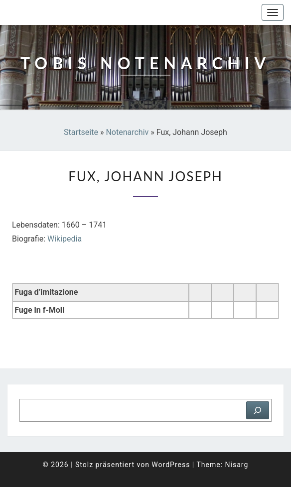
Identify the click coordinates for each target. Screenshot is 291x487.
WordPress (170, 465)
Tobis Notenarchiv (57, 12)
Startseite (81, 132)
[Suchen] (257, 410)
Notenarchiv (127, 132)
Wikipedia (64, 239)
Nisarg (237, 465)
